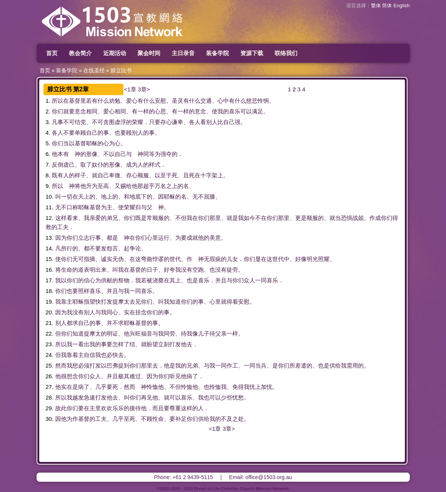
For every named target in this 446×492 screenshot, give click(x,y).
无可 (78, 259)
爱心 (131, 100)
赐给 (126, 186)
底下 (141, 196)
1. (48, 100)
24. (50, 355)
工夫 (63, 227)
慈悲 (251, 100)
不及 (226, 419)
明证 (112, 333)
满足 (257, 111)
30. (50, 419)
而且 (158, 408)
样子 (80, 175)
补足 (181, 419)
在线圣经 (94, 70)
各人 (194, 122)
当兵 (261, 365)
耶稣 (92, 143)
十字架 (208, 175)
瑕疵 (215, 259)
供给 (335, 365)
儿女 (232, 259)
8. (48, 175)
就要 (69, 111)
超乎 (149, 186)
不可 (69, 122)
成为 (131, 164)
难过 (135, 376)
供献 (106, 280)
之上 (171, 186)
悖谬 (158, 259)
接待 (135, 408)
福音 (146, 333)
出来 (101, 269)
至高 (103, 186)
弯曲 (146, 259)
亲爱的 (98, 218)
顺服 (143, 175)
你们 (57, 111)
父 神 (155, 207)
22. (50, 333)
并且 (221, 280)
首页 (52, 53)
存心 (166, 122)
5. (48, 143)
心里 (152, 237)
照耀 (323, 259)
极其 (123, 376)
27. (50, 387)
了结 (129, 344)
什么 (103, 100)
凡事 (57, 122)
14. (50, 248)
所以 (57, 100)
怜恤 (152, 387)
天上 (84, 196)
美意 (215, 237)
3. (48, 122)
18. (50, 291)
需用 (352, 365)
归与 (141, 207)
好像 (301, 259)
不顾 (146, 419)
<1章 (130, 89)
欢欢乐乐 (112, 408)
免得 (238, 387)
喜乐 (234, 111)
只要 (154, 122)
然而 (61, 365)
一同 (261, 280)
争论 (135, 248)
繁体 (376, 5)
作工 (232, 365)
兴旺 (135, 333)
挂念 (141, 312)
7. (48, 164)
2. (48, 111)
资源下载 (251, 53)
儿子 (203, 333)
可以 (246, 111)
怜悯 (263, 100)
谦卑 (177, 122)
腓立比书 (121, 70)
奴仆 (97, 164)
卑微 (114, 175)
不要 (69, 132)
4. (48, 132)
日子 (152, 269)
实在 (129, 312)
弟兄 (112, 218)
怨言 (112, 248)
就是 (232, 218)
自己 (229, 122)
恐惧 (346, 218)
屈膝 (209, 196)
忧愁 (238, 397)
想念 (72, 376)
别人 (211, 122)
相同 (92, 111)
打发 (106, 301)
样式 (154, 164)
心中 (223, 100)
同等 (149, 154)
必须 (84, 365)
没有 (186, 269)
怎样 (118, 344)
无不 (198, 196)
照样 (84, 291)
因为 (61, 237)
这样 (61, 218)
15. (50, 259)
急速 (89, 397)
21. (50, 323)
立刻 (163, 344)
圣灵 (177, 100)
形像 (92, 154)
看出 (84, 344)
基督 (74, 100)
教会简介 (80, 53)
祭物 (123, 280)
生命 (66, 269)
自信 (89, 355)
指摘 (89, 259)
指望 (89, 301)
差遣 (301, 365)
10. (50, 196)
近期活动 (114, 53)
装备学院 (217, 53)
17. (50, 280)
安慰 (160, 100)
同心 (112, 312)
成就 (192, 237)
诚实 (106, 259)
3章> (144, 89)
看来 (72, 218)
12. (50, 218)
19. (50, 301)
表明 (89, 269)
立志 (84, 237)
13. (50, 237)
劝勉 (114, 100)
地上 (106, 196)
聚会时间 (148, 53)
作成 (375, 218)
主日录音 (183, 53)
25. (50, 365)
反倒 (57, 164)
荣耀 (137, 122)
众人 (249, 280)
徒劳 (232, 269)
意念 (80, 111)
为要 (181, 237)
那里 (215, 218)
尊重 (175, 408)
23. (50, 344)
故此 (61, 408)
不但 (181, 218)
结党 (80, 122)
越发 (78, 397)
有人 (63, 175)
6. (48, 154)
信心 (89, 280)
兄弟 (192, 365)
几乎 (101, 387)
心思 (160, 111)
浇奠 (158, 280)
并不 (112, 323)
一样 (143, 111)
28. (50, 397)
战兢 (358, 218)
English (401, 5)
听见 (175, 376)
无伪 (118, 259)
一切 (66, 196)
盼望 (152, 344)
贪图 (109, 122)
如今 (249, 218)
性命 (158, 419)
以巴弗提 (112, 365)
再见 (146, 397)
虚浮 (120, 122)
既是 (141, 218)
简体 (387, 5)
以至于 (163, 175)
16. (50, 269)
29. (50, 408)
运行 (163, 237)
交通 (206, 100)
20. (50, 312)
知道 (175, 301)
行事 (95, 237)
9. (48, 186)
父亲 (221, 333)
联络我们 (286, 53)
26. (50, 376)
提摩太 (120, 301)
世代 (175, 259)
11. (50, 207)
